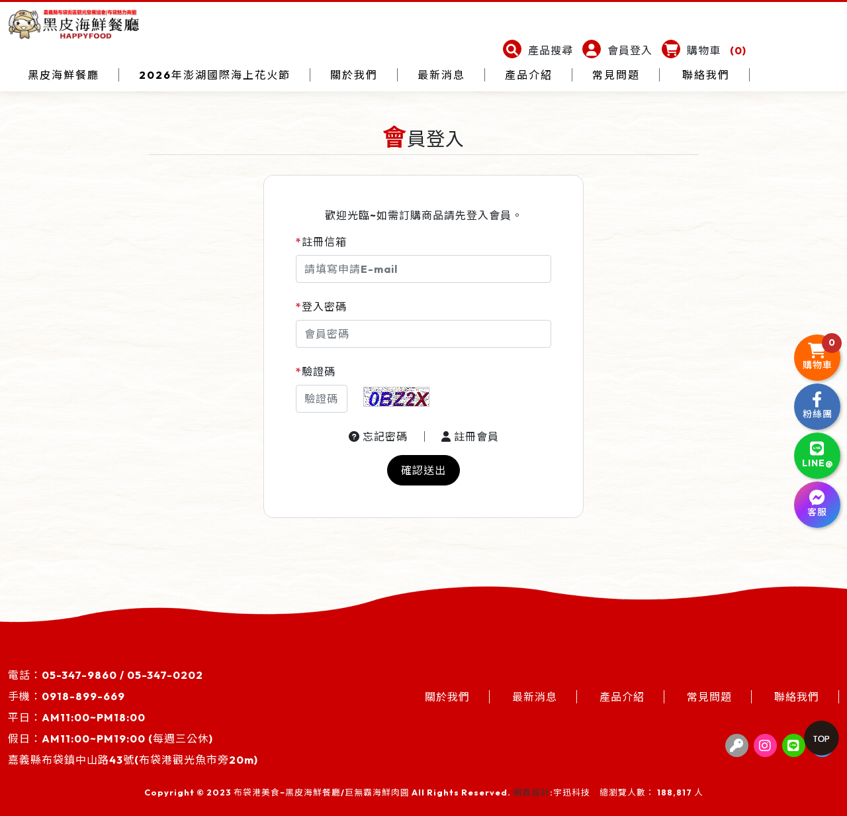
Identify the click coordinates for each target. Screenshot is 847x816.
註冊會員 (470, 436)
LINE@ (817, 454)
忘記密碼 (378, 436)
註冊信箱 (321, 241)
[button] (538, 50)
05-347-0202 (165, 675)
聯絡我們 (706, 74)
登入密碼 (321, 306)
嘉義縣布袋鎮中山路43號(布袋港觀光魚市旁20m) (133, 759)
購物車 (822, 353)
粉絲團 (817, 405)
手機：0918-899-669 (66, 696)
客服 (817, 503)
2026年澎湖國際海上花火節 (214, 74)
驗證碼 (315, 371)
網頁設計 (531, 792)
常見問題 (616, 74)
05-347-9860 (79, 675)
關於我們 (354, 74)
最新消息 (441, 74)
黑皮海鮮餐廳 (63, 74)
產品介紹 (529, 74)
